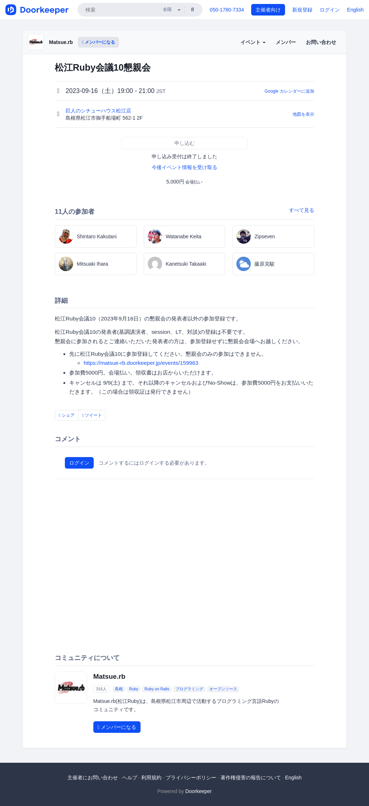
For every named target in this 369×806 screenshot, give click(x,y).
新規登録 (302, 10)
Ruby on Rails (157, 689)
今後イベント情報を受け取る (184, 167)
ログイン (330, 10)
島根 (119, 689)
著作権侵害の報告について (251, 777)
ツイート (92, 415)
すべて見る (301, 210)
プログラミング (189, 689)
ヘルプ (129, 777)
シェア (67, 415)
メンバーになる (98, 42)
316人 (101, 689)
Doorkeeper (198, 791)
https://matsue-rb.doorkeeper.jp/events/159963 (141, 363)
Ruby (133, 689)
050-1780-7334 (227, 10)
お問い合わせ (321, 42)
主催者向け (268, 10)
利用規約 (151, 777)
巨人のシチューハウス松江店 (99, 111)
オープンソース (223, 689)
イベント (253, 42)
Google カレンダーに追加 (289, 91)
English (355, 10)
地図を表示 (303, 114)
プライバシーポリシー (191, 777)
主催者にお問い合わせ (92, 777)
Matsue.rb (61, 42)
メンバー (286, 42)
